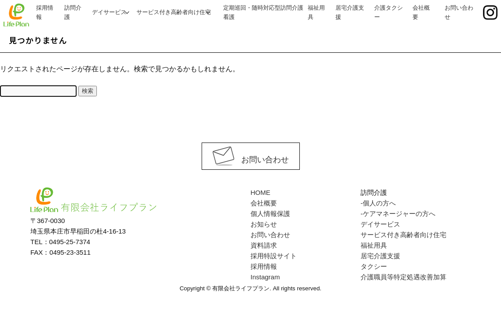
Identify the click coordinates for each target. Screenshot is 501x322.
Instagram (265, 277)
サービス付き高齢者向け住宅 (173, 12)
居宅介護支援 (380, 256)
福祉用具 (374, 245)
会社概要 (263, 203)
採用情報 (263, 266)
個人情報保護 (270, 213)
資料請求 (263, 245)
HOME (260, 192)
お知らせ (263, 224)
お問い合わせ (251, 159)
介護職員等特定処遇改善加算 (403, 277)
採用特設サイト (273, 256)
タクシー (374, 266)
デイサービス (109, 12)
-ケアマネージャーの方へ (398, 213)
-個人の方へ (378, 203)
